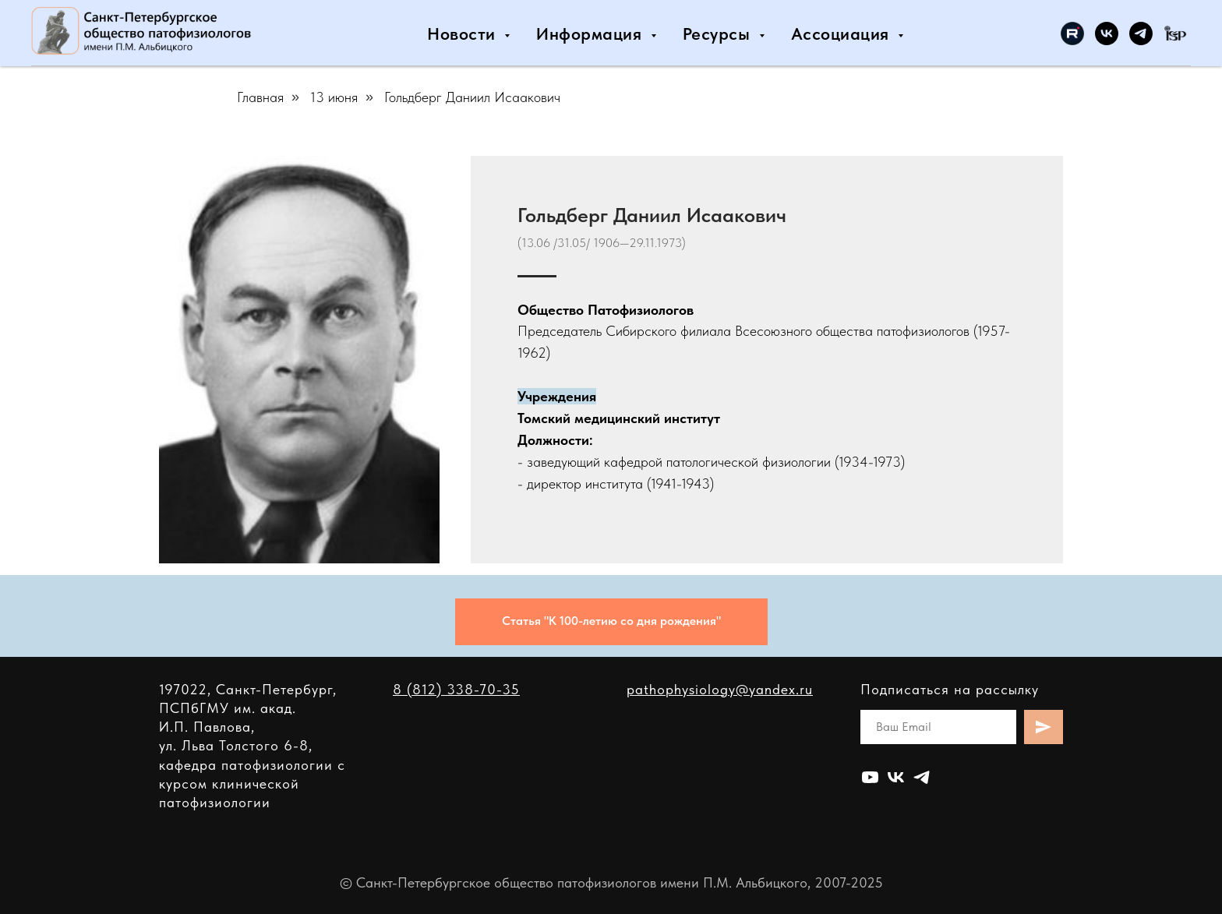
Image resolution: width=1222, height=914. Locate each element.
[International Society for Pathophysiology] (1175, 33)
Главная (260, 97)
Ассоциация (843, 33)
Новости (463, 33)
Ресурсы (719, 33)
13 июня (334, 97)
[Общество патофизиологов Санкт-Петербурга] (1106, 33)
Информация (591, 33)
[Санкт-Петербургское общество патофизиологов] (1072, 33)
